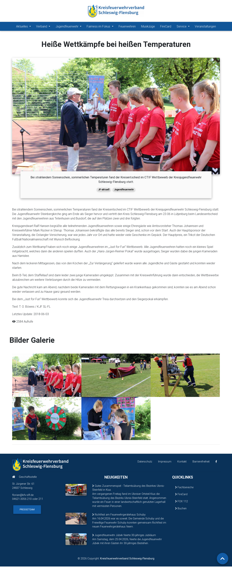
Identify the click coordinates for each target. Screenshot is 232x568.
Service (182, 27)
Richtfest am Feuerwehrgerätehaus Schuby (119, 516)
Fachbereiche (184, 488)
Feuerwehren (127, 27)
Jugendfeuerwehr (67, 27)
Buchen (181, 510)
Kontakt (182, 463)
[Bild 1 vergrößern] (46, 376)
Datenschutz (145, 463)
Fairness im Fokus (99, 27)
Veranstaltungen (205, 27)
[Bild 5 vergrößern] (116, 419)
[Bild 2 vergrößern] (116, 376)
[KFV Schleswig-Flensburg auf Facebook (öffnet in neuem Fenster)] (216, 463)
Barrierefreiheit (201, 463)
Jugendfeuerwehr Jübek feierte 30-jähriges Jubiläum (124, 536)
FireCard (165, 27)
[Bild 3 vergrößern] (185, 376)
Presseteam (27, 511)
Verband (42, 27)
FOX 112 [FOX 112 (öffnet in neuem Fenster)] (181, 502)
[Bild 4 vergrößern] (46, 419)
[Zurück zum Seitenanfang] (222, 558)
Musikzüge (148, 27)
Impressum (164, 463)
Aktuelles (22, 27)
